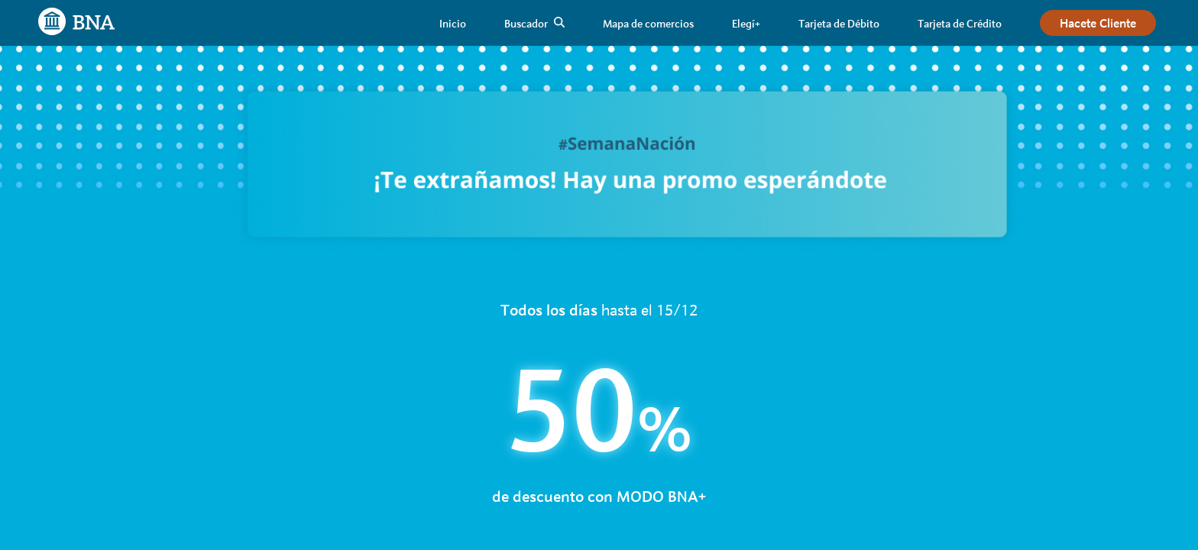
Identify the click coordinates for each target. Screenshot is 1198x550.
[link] (452, 23)
